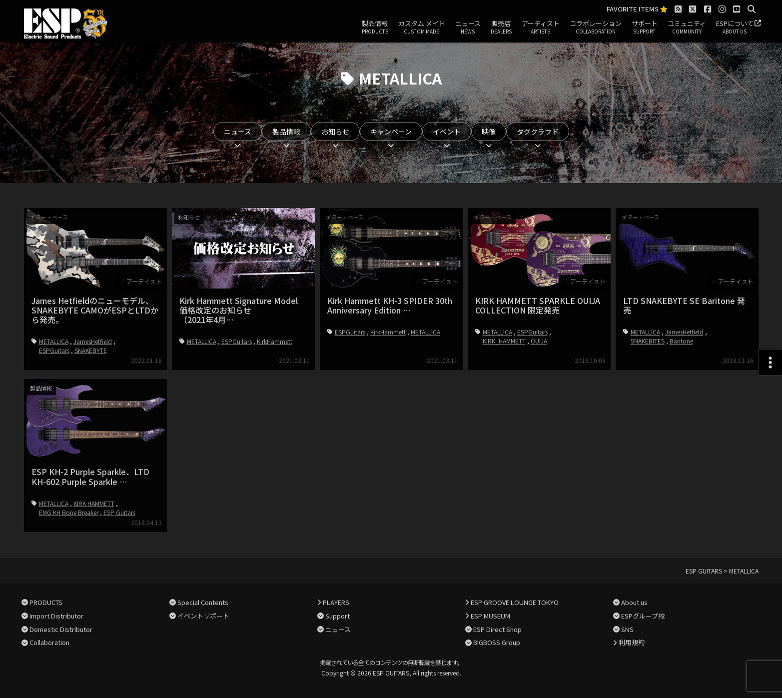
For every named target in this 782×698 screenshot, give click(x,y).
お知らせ (335, 131)
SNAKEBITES (648, 340)
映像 (489, 131)
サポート (645, 27)
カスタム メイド (421, 27)
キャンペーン (391, 131)
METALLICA (53, 341)
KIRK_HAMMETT (504, 340)
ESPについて (735, 27)
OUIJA (539, 340)
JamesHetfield (92, 341)
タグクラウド (538, 131)
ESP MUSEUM (490, 615)
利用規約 (632, 642)
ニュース (468, 27)
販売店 (501, 27)
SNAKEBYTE (90, 350)
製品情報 (375, 27)
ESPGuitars (54, 350)
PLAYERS (336, 602)
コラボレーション (596, 27)
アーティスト (541, 27)
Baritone (681, 340)
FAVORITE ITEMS (637, 9)
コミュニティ (687, 27)
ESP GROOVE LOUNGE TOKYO (515, 602)
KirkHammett (274, 341)
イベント (447, 131)
